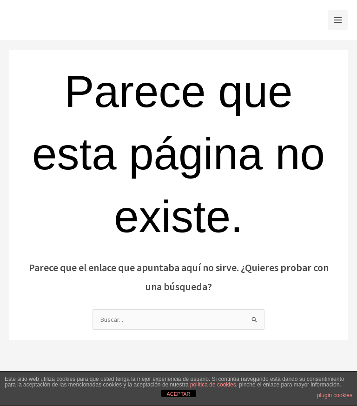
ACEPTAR (178, 394)
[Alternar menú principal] (338, 20)
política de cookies (213, 384)
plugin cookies (334, 395)
